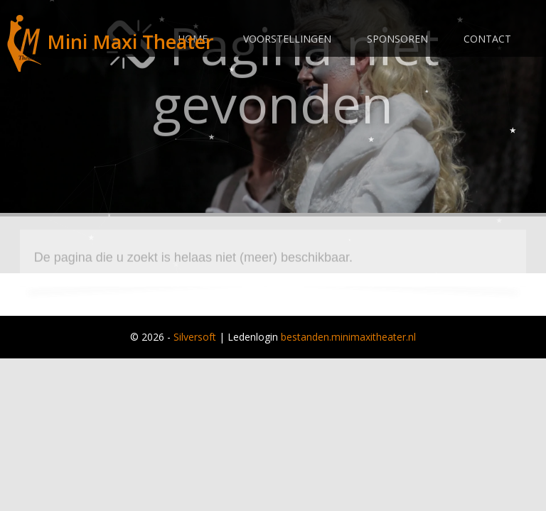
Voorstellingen (287, 38)
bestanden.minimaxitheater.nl (348, 337)
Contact (487, 38)
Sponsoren (397, 38)
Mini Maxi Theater (110, 41)
